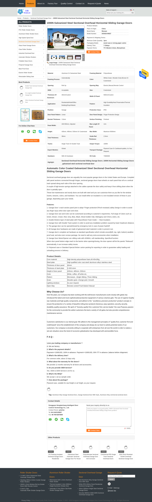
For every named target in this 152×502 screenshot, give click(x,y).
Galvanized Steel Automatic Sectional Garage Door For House (73, 457)
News (106, 3)
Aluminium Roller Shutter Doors (28, 34)
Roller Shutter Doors (25, 26)
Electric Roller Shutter (25, 72)
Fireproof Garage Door (26, 65)
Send (111, 479)
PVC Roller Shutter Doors (27, 30)
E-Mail (110, 488)
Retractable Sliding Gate (26, 76)
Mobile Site (112, 491)
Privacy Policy (25, 500)
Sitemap (116, 488)
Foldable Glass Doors (25, 61)
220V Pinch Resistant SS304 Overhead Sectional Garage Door (126, 457)
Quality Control (66, 3)
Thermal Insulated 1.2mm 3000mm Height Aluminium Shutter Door (60, 485)
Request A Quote (94, 3)
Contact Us (80, 3)
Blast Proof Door (24, 69)
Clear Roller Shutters (25, 49)
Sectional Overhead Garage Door (40, 18)
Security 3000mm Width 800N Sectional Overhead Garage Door (91, 494)
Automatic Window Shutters (27, 57)
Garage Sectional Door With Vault (88, 395)
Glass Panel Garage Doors (27, 45)
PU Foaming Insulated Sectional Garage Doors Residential (55, 457)
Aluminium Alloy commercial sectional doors (113, 395)
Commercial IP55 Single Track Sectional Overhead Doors (108, 457)
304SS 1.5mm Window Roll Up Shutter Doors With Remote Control (32, 485)
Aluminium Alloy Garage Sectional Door (64, 395)
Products (30, 3)
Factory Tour (52, 3)
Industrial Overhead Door (26, 53)
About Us (41, 3)
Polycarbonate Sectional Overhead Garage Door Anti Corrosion (90, 457)
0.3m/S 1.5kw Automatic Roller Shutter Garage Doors (32, 489)
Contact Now (95, 52)
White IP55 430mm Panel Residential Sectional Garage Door (90, 485)
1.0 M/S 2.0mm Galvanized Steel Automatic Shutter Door (30, 476)
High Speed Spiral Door (26, 38)
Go (133, 13)
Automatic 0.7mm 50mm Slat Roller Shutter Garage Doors (61, 489)
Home (21, 3)
